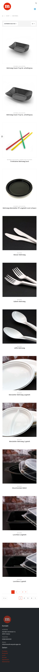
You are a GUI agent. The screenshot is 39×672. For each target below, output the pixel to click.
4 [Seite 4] (22, 592)
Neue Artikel (22, 66)
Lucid (3, 655)
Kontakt (4, 657)
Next (25, 592)
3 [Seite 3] (27, 598)
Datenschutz (6, 661)
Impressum (5, 659)
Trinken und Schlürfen (25, 159)
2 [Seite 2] (16, 592)
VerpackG (5, 653)
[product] (19, 46)
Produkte (4, 651)
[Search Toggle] (36, 3)
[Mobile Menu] (35, 9)
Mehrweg (15, 66)
